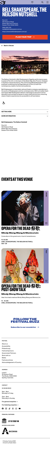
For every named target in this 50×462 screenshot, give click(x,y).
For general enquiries (10, 401)
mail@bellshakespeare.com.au (12, 29)
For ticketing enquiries (10, 405)
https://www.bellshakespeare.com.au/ (14, 31)
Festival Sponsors (8, 351)
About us (5, 344)
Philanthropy (6, 348)
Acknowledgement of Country (11, 362)
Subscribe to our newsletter (25, 327)
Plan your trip (25, 37)
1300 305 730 (6, 27)
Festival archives (7, 360)
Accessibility (6, 346)
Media (4, 358)
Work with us (6, 355)
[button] (42, 2)
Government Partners (9, 353)
